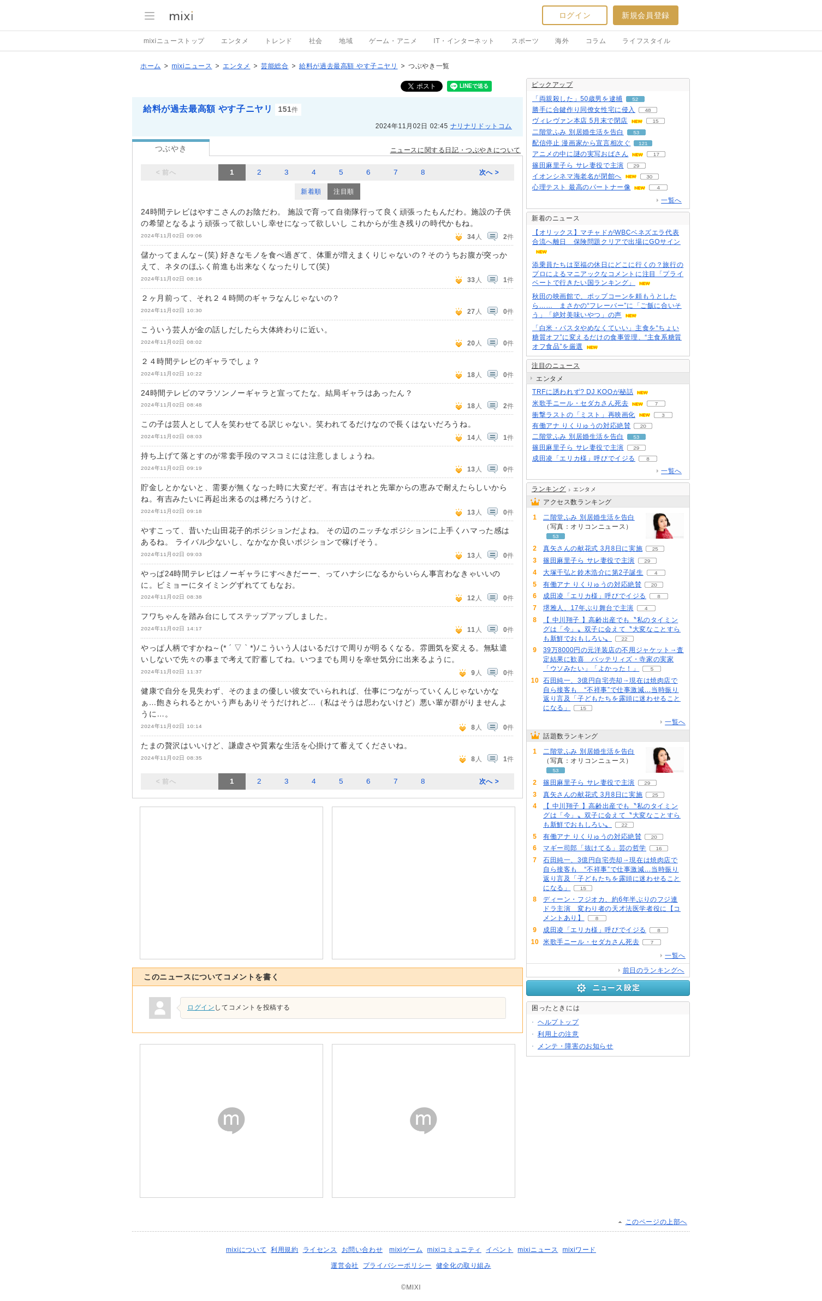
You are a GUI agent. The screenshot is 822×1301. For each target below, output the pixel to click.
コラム (596, 41)
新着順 (311, 191)
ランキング (549, 489)
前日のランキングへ (653, 970)
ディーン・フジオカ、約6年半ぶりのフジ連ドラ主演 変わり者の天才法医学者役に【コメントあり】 (612, 909)
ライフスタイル (646, 41)
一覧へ (671, 200)
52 (635, 99)
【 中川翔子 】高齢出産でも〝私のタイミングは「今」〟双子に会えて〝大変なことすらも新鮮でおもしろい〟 (612, 629)
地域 (346, 41)
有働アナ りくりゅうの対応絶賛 (581, 425)
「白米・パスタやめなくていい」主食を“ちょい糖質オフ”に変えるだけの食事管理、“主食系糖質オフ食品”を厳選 (607, 337)
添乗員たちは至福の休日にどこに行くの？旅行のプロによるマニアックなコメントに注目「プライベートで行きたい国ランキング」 (607, 274)
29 (636, 166)
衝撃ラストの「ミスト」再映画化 (583, 415)
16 (659, 848)
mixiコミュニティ (454, 1250)
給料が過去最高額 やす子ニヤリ (348, 66)
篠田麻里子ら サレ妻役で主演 (578, 165)
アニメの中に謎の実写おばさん (580, 154)
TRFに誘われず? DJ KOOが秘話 (582, 392)
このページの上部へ (656, 1222)
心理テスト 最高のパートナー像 (581, 187)
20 (643, 426)
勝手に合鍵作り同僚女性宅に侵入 (583, 110)
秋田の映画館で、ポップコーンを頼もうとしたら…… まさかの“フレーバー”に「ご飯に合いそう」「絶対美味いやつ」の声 (607, 306)
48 (648, 110)
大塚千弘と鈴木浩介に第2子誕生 (593, 572)
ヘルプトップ (558, 1022)
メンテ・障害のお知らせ (575, 1046)
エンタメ (234, 41)
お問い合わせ (362, 1250)
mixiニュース (191, 66)
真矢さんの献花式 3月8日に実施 (592, 548)
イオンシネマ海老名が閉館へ (577, 176)
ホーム (150, 66)
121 (643, 143)
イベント (499, 1250)
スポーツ (525, 41)
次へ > (489, 172)
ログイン (575, 15)
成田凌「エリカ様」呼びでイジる (583, 458)
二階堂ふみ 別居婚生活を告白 (578, 132)
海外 (562, 41)
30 (649, 177)
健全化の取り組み (463, 1265)
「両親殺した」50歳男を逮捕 (577, 99)
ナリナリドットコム (481, 126)
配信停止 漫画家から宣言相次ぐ (581, 143)
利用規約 (284, 1250)
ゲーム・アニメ (393, 41)
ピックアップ (552, 84)
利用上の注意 (558, 1034)
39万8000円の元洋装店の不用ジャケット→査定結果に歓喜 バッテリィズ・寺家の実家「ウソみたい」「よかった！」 (613, 659)
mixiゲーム (406, 1250)
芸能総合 (274, 66)
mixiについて (246, 1250)
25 (655, 549)
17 (656, 154)
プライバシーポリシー (397, 1265)
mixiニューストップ (174, 41)
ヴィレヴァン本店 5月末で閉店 (580, 120)
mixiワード (579, 1250)
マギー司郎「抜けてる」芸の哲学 (594, 848)
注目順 (343, 191)
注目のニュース (556, 365)
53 (636, 132)
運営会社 (344, 1265)
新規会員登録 (646, 15)
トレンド (278, 41)
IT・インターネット (464, 41)
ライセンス (320, 1250)
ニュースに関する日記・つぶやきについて (455, 150)
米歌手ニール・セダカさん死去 (580, 403)
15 (655, 121)
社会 (316, 41)
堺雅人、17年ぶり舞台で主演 (588, 608)
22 (624, 639)
